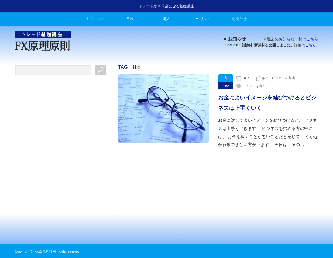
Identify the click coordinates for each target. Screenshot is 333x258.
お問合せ (239, 19)
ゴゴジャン (94, 19)
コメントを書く (254, 86)
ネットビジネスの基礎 (278, 78)
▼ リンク (202, 19)
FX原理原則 (43, 251)
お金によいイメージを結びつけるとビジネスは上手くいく (267, 103)
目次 (130, 19)
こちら (312, 39)
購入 (166, 19)
